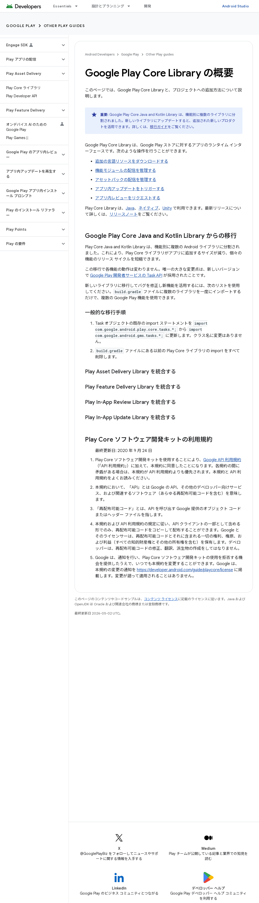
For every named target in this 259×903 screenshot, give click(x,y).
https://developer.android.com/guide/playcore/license (185, 569)
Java (130, 208)
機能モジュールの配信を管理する (125, 170)
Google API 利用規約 (222, 459)
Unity (167, 208)
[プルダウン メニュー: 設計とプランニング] (131, 6)
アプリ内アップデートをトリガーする (129, 188)
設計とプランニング (108, 6)
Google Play (21, 25)
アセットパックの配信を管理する (125, 179)
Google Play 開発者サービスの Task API (126, 275)
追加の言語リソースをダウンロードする (131, 161)
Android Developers (99, 54)
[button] (30, 45)
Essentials (62, 6)
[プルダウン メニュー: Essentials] (78, 6)
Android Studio (235, 6)
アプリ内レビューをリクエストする (127, 198)
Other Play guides (64, 25)
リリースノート (123, 214)
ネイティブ (148, 208)
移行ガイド (159, 127)
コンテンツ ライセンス (161, 599)
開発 (147, 6)
